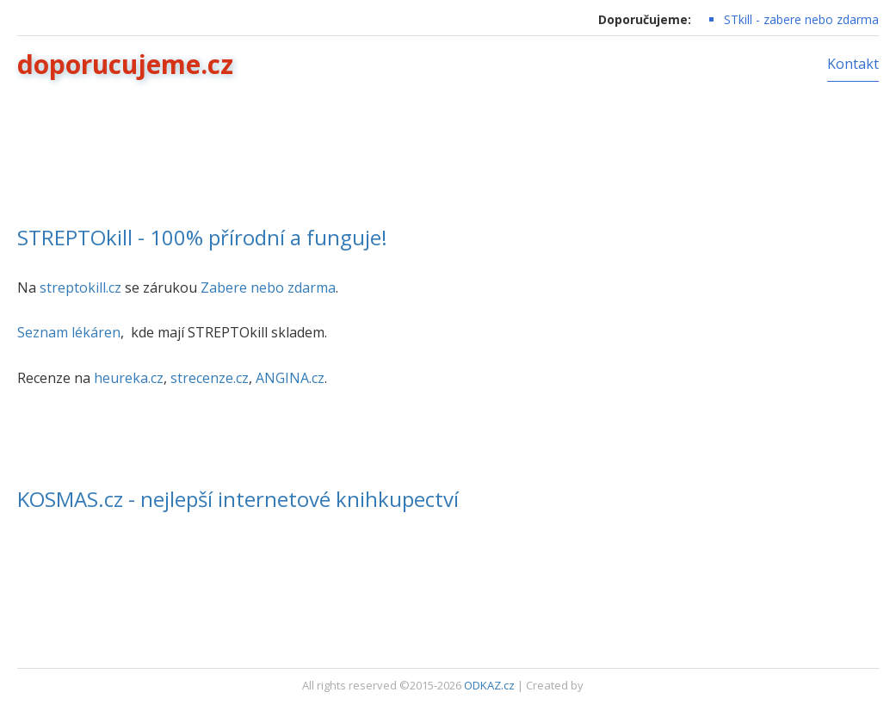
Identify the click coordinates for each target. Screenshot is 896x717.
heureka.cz (129, 377)
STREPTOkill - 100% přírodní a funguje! (202, 237)
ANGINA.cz (290, 377)
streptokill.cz (80, 287)
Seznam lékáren (68, 332)
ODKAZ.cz (489, 685)
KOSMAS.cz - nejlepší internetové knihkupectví (238, 499)
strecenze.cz (209, 377)
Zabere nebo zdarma (268, 287)
